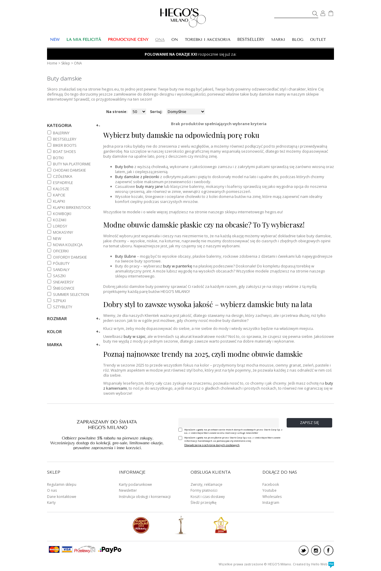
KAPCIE (59, 195)
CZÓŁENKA (62, 176)
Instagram (270, 502)
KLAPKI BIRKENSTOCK (72, 207)
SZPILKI (59, 300)
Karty (51, 502)
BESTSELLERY (250, 39)
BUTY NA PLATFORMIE (72, 164)
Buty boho (124, 166)
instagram (316, 550)
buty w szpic (135, 336)
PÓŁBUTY (61, 263)
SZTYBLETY (62, 306)
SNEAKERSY (63, 282)
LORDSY (60, 226)
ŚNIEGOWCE (64, 288)
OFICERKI (61, 251)
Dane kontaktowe (61, 496)
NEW (57, 238)
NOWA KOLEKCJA (68, 244)
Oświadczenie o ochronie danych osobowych (212, 445)
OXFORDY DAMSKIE (70, 257)
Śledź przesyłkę (203, 502)
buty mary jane (149, 186)
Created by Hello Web (313, 564)
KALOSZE (61, 188)
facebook (328, 550)
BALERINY (61, 133)
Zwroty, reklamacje (206, 484)
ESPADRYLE (63, 182)
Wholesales (272, 496)
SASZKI (59, 275)
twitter (304, 550)
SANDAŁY (61, 269)
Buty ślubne (125, 256)
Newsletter (128, 490)
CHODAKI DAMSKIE (69, 170)
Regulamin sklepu (61, 484)
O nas (52, 490)
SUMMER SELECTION (71, 294)
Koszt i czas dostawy (207, 496)
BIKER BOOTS (65, 145)
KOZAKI (59, 219)
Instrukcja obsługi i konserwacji (145, 496)
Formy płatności (203, 490)
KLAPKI (59, 201)
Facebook (270, 484)
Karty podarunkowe (135, 484)
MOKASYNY (63, 232)
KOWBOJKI (62, 213)
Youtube (269, 490)
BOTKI (58, 157)
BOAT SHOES (64, 151)
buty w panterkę (177, 266)
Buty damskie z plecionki (137, 176)
